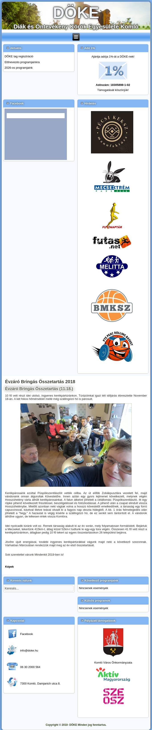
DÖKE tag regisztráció (18, 56)
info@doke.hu (29, 650)
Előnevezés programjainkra (22, 62)
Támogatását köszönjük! (113, 90)
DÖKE (76, 13)
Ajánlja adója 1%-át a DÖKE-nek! (113, 56)
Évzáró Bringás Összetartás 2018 (40, 381)
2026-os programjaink (18, 67)
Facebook (26, 634)
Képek (9, 566)
